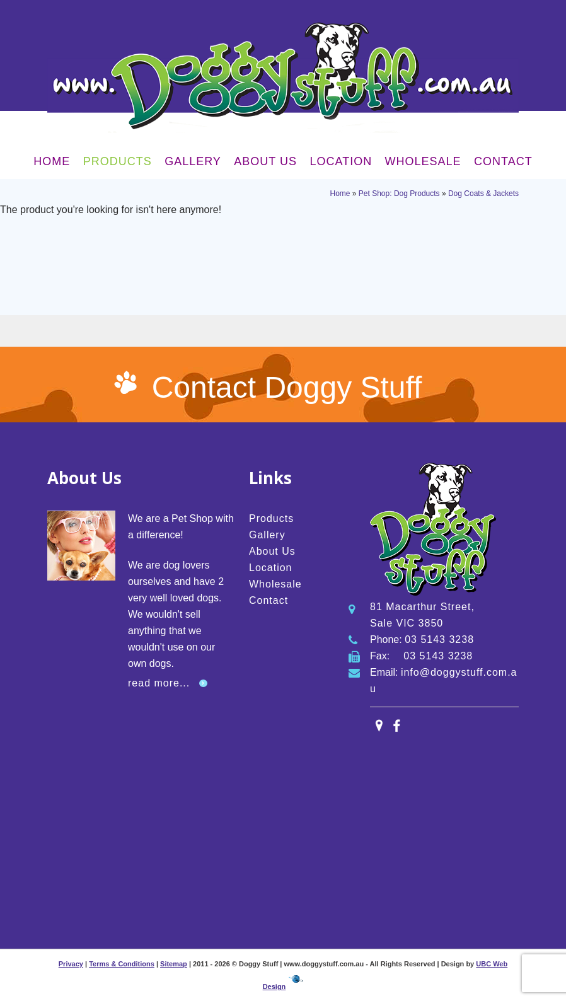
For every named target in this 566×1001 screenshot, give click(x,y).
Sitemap (173, 964)
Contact (503, 161)
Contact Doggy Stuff (287, 387)
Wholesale (423, 161)
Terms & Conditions (121, 964)
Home (51, 161)
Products (117, 161)
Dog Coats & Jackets (483, 193)
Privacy (71, 964)
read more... (159, 683)
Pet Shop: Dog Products (399, 193)
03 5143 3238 (439, 639)
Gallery (193, 161)
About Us (265, 161)
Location (340, 161)
